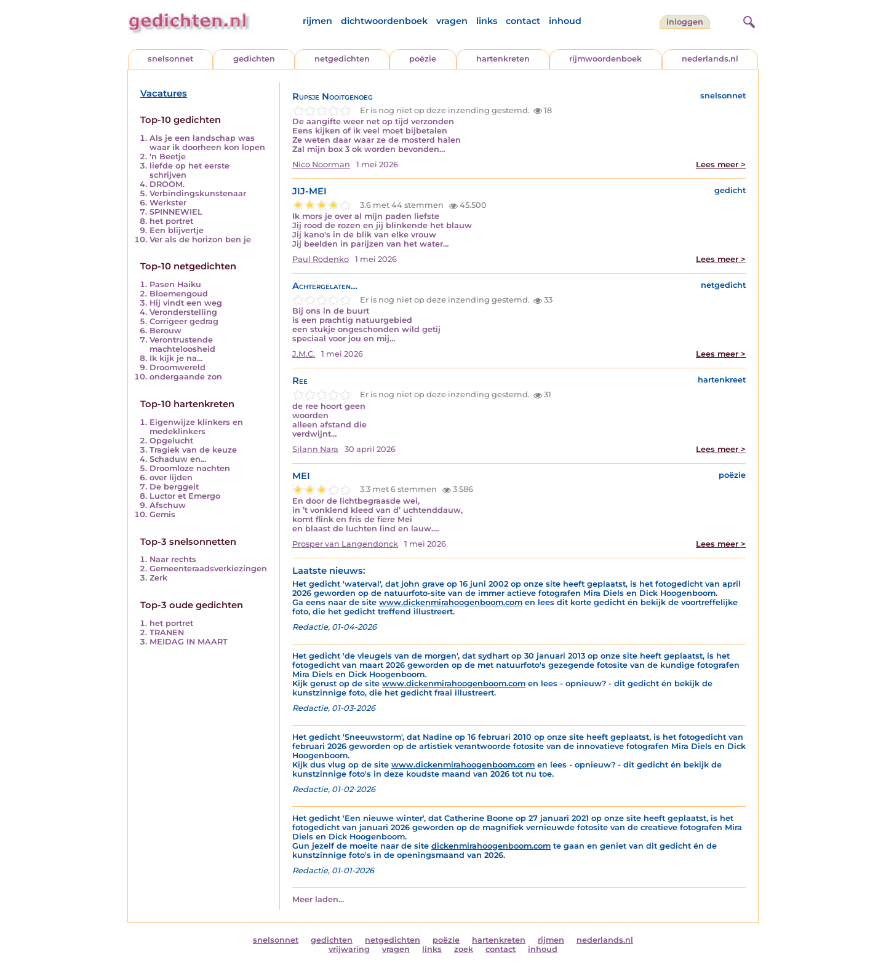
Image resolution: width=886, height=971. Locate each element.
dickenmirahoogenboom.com (491, 845)
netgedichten (342, 58)
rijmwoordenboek (605, 58)
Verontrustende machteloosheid (182, 344)
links (486, 20)
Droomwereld (178, 367)
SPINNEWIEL (176, 211)
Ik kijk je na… (176, 358)
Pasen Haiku (175, 284)
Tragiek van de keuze (193, 449)
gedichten (254, 58)
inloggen (684, 21)
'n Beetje (168, 156)
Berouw (166, 330)
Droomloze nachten (190, 468)
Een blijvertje (177, 230)
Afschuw (168, 505)
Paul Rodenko (320, 259)
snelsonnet (170, 58)
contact (523, 20)
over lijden (171, 477)
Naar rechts (173, 559)
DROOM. (167, 184)
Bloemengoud (179, 293)
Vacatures (163, 93)
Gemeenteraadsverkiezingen (208, 568)
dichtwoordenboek (384, 20)
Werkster (168, 202)
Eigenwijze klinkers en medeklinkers (196, 427)
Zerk (158, 577)
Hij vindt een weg (186, 302)
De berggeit (174, 486)
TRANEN (167, 632)
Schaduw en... (178, 459)
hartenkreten (503, 58)
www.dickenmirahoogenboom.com (450, 602)
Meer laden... (318, 899)
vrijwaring (349, 949)
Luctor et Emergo (185, 496)
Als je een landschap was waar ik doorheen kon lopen (207, 142)
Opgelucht (171, 440)
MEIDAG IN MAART (189, 641)
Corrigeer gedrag (184, 321)
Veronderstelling (183, 312)
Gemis (162, 514)
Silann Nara (315, 449)
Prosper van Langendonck (345, 544)
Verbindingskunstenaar (198, 193)
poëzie (422, 58)
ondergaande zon (186, 376)
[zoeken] (747, 20)
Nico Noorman (321, 164)
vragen (452, 20)
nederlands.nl (710, 58)
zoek (463, 949)
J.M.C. (303, 354)
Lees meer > (721, 164)
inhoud (565, 20)
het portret (171, 221)
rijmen (317, 20)
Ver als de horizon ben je (200, 239)
